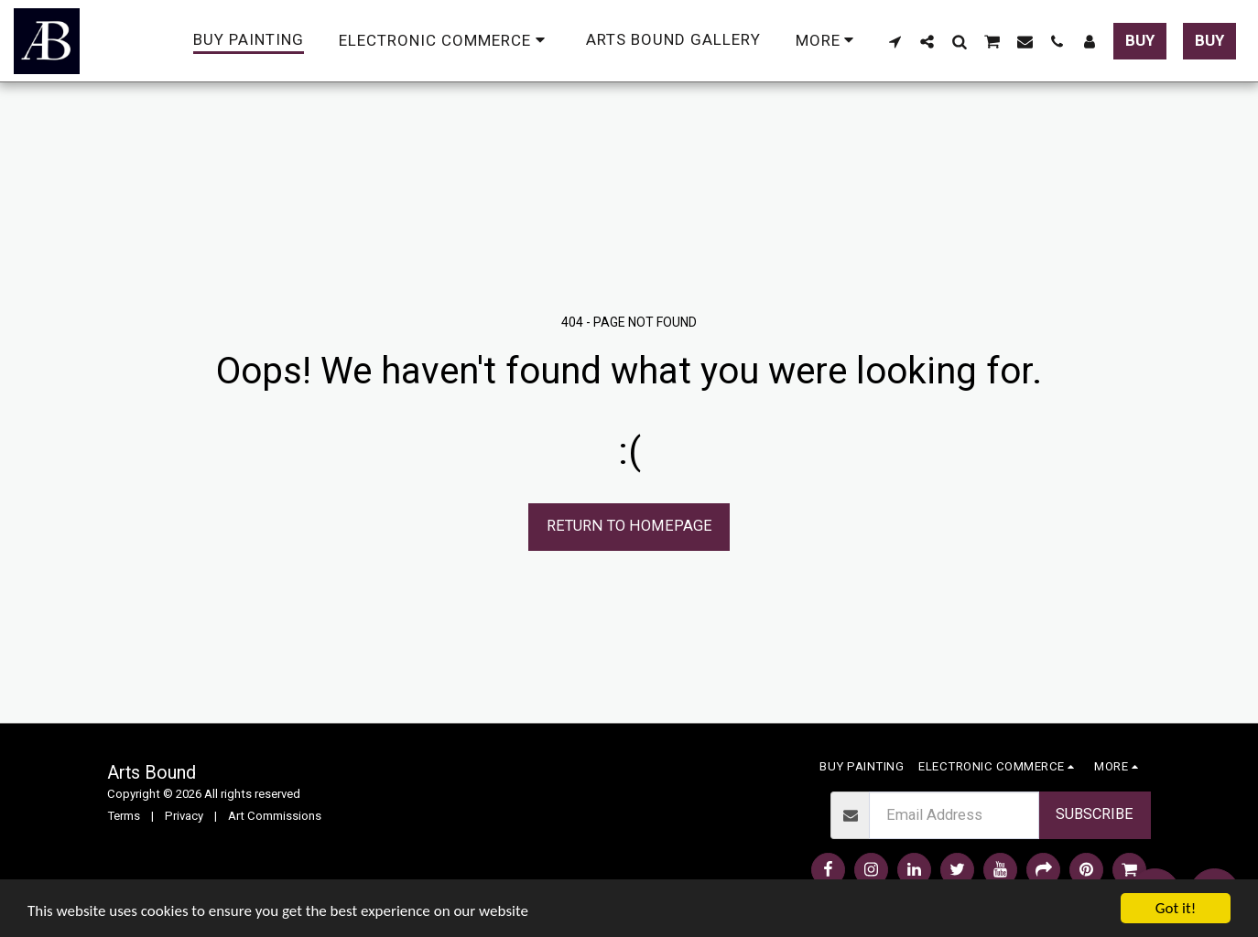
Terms (123, 816)
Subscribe (1094, 814)
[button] (895, 41)
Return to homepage (629, 525)
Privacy (184, 816)
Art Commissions (274, 816)
